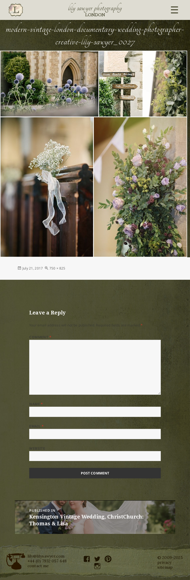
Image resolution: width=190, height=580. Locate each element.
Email (36, 426)
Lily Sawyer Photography (95, 8)
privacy (164, 562)
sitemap (165, 567)
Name (36, 404)
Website (37, 448)
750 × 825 (57, 268)
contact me (38, 565)
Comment (40, 337)
